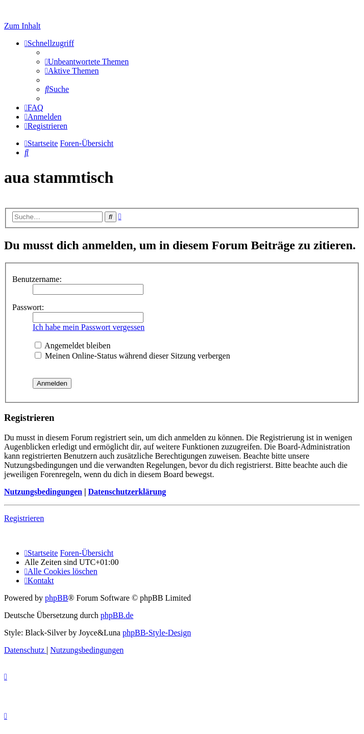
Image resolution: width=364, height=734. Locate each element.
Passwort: (28, 307)
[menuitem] (87, 61)
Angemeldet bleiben (72, 345)
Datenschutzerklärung (127, 491)
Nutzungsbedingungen (43, 491)
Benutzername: (37, 279)
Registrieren (24, 518)
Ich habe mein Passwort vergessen (88, 327)
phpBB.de (117, 615)
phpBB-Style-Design (157, 632)
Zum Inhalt (22, 25)
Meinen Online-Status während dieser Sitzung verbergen (132, 355)
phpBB (56, 598)
